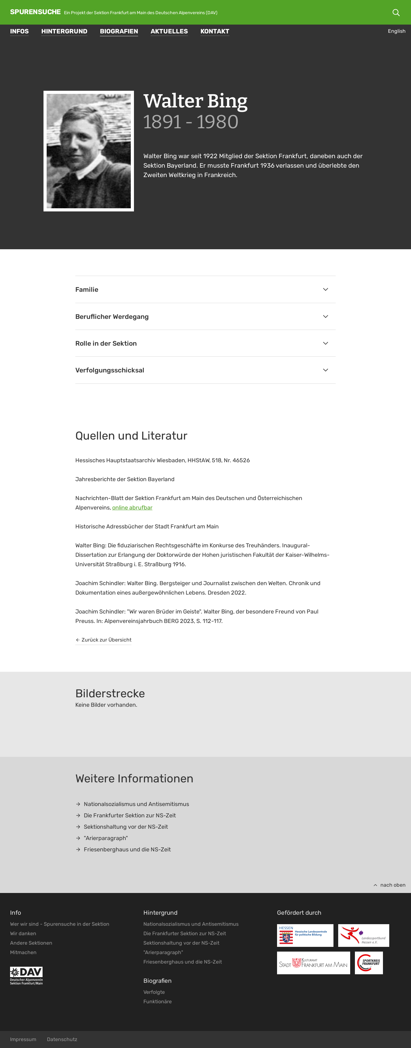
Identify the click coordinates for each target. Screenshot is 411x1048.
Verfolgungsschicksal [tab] (202, 370)
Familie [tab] (202, 289)
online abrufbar (132, 507)
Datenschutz (62, 1039)
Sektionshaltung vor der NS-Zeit (121, 826)
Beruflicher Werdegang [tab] (202, 316)
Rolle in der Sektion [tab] (202, 343)
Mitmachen (23, 952)
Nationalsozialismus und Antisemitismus (132, 804)
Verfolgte (154, 992)
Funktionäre (157, 1002)
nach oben (389, 885)
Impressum (23, 1039)
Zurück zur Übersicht (103, 640)
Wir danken (23, 933)
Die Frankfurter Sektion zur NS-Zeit (125, 815)
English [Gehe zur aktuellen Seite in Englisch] (397, 31)
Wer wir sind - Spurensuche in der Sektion (59, 924)
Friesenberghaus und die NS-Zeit (123, 849)
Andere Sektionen (31, 943)
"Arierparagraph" (101, 838)
